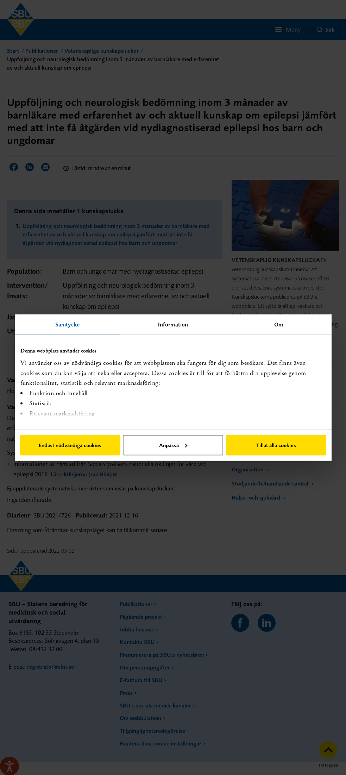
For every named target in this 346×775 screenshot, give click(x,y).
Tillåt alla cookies (276, 445)
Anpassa (173, 445)
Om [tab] (278, 324)
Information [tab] (173, 324)
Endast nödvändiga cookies (70, 445)
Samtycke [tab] (67, 324)
